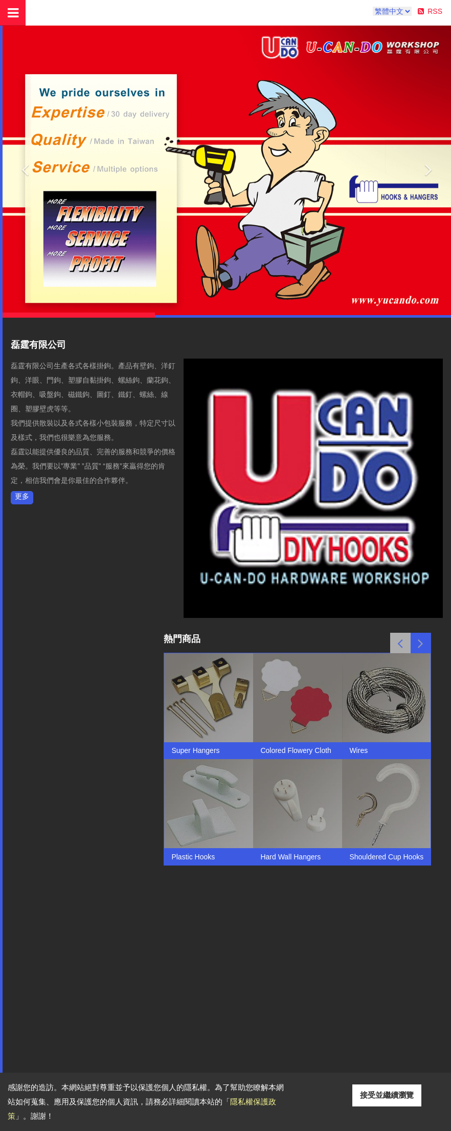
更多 (22, 496)
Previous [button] (400, 643)
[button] (25, 167)
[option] (208, 759)
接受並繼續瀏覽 (387, 1095)
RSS (434, 11)
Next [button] (421, 643)
